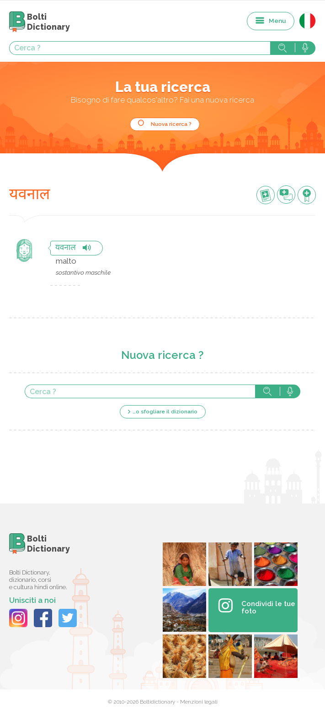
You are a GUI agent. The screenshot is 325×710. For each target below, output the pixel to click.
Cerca (282, 48)
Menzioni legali (199, 702)
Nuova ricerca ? (171, 124)
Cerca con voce (305, 48)
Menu (277, 20)
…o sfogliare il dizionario (165, 411)
